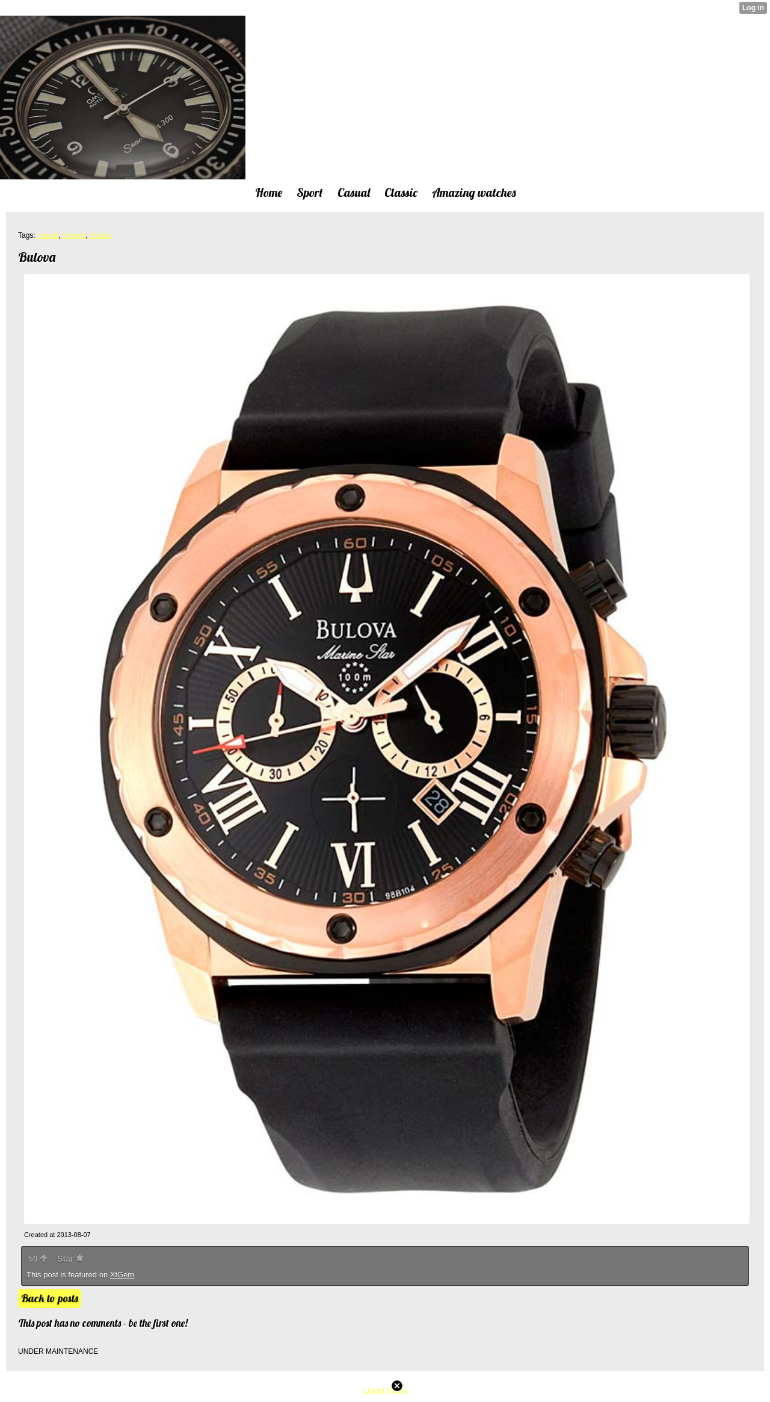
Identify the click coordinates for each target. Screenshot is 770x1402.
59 (38, 1259)
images (73, 235)
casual (47, 235)
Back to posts (49, 1298)
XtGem (122, 1274)
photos (100, 235)
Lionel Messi (385, 1390)
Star (70, 1259)
